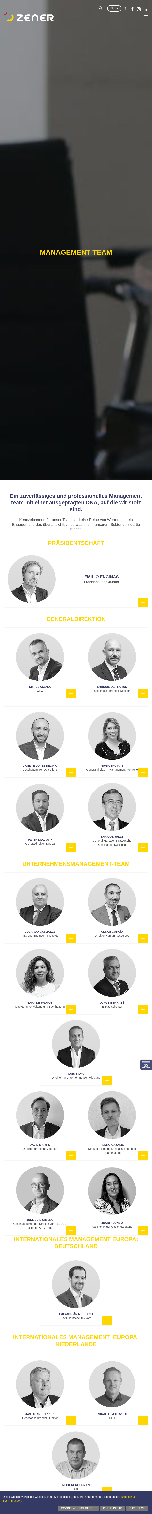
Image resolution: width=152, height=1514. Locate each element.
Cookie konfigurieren (78, 1508)
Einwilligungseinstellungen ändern (146, 1065)
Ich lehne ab (112, 1508)
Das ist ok (137, 1508)
